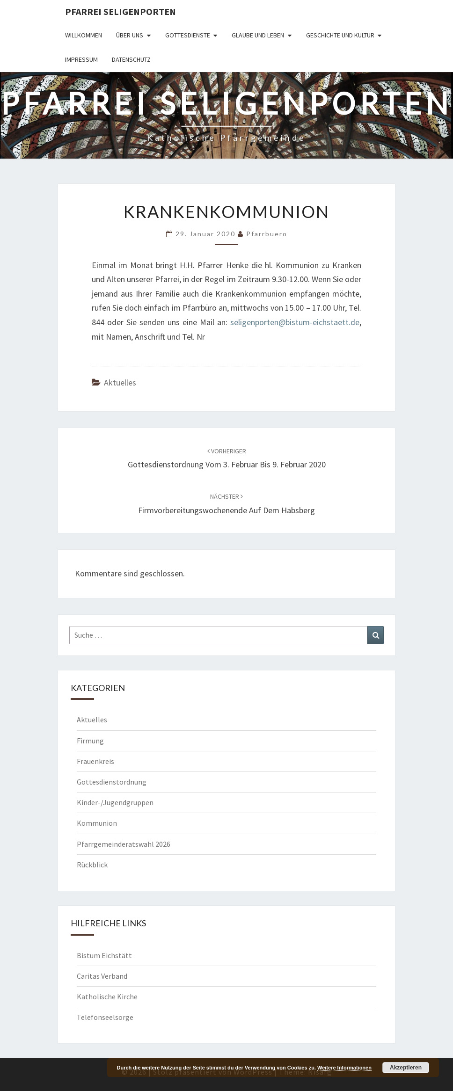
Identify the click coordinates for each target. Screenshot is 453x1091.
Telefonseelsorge (105, 1017)
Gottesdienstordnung (111, 781)
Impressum (81, 59)
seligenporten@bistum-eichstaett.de (294, 322)
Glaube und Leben (258, 35)
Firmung (90, 740)
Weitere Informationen (344, 1067)
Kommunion (97, 823)
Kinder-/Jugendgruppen (115, 802)
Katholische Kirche (107, 996)
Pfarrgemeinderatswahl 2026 (123, 844)
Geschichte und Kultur (340, 35)
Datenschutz (131, 59)
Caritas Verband (102, 976)
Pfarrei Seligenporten (120, 11)
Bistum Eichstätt (104, 955)
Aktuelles (120, 382)
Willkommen (83, 35)
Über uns (129, 35)
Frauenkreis (95, 761)
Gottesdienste (187, 35)
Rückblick (92, 864)
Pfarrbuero (266, 234)
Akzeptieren (406, 1067)
